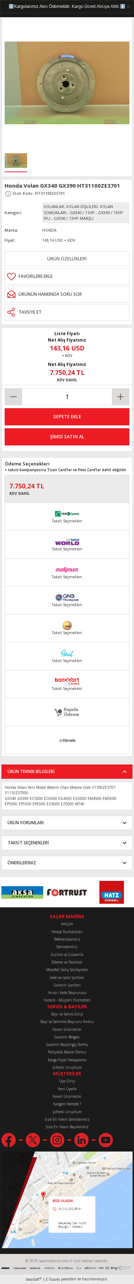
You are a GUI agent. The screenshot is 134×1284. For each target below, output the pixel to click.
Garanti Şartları (67, 985)
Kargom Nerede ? (67, 1103)
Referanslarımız (67, 939)
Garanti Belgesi (67, 1036)
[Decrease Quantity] (13, 396)
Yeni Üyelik (67, 1088)
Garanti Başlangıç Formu (67, 1044)
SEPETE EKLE (67, 416)
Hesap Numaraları (67, 931)
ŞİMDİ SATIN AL (67, 436)
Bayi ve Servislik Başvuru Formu (67, 1021)
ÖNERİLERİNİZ (22, 862)
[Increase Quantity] (120, 396)
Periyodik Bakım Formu (67, 1051)
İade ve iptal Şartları (67, 977)
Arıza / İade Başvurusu (67, 992)
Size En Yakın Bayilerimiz (67, 1126)
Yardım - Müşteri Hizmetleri (67, 1000)
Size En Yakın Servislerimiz (67, 1119)
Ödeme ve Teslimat (67, 962)
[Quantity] (67, 396)
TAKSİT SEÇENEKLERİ (28, 842)
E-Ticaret (53, 1279)
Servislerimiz (67, 946)
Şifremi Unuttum (67, 1067)
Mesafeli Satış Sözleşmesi (67, 969)
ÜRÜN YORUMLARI (26, 822)
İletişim (67, 923)
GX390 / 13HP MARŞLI (74, 218)
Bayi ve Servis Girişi (67, 1014)
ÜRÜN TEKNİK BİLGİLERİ (31, 771)
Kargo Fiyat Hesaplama (67, 1059)
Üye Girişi (67, 1080)
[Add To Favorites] (67, 276)
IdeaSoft (33, 1279)
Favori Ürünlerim (67, 1029)
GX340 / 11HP (82, 212)
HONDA (49, 230)
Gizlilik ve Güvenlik (67, 954)
